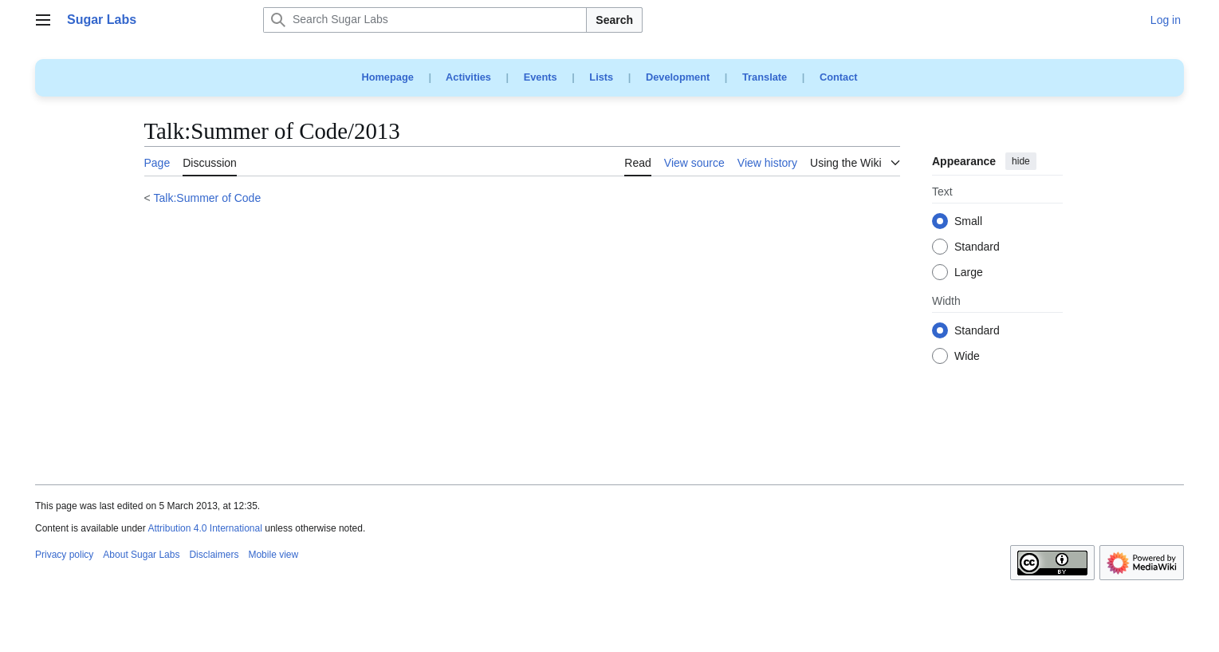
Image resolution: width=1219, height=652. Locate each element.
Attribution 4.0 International (204, 528)
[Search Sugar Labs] (425, 20)
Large (968, 273)
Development (678, 77)
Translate (764, 77)
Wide (967, 356)
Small (968, 221)
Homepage (387, 77)
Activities (468, 77)
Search (614, 20)
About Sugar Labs (141, 554)
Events (540, 77)
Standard (977, 247)
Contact (839, 77)
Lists (601, 77)
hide (1021, 161)
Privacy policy (64, 554)
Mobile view (273, 554)
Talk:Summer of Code (207, 198)
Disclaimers (213, 554)
